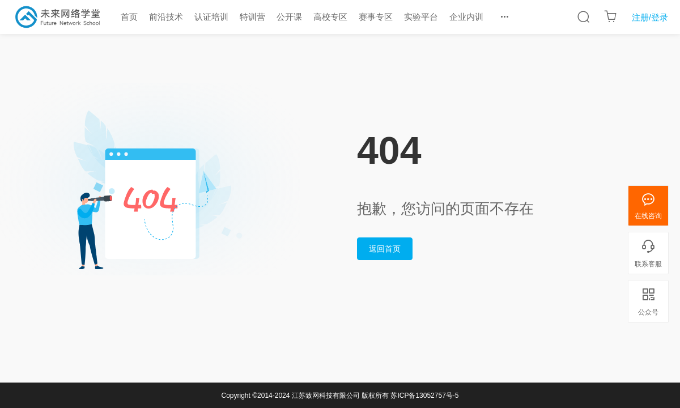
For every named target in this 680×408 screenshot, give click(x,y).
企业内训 (466, 17)
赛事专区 (376, 17)
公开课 (289, 17)
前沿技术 (166, 17)
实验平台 (421, 17)
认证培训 (211, 17)
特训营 (252, 17)
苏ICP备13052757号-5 (424, 396)
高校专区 (330, 17)
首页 (129, 17)
